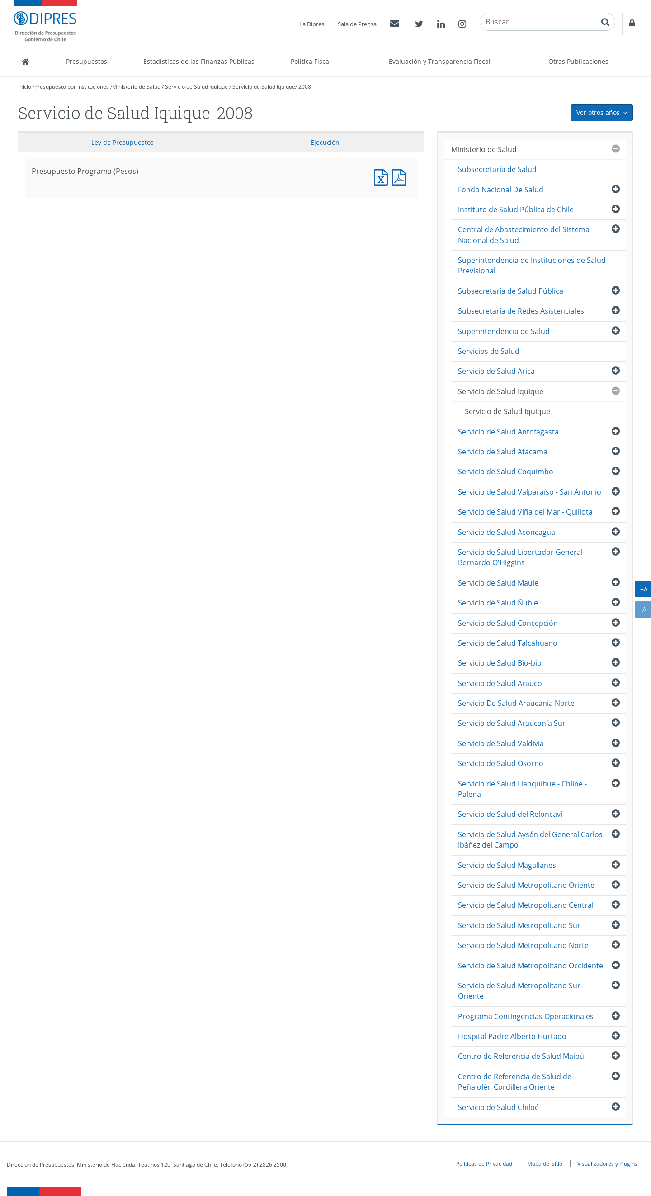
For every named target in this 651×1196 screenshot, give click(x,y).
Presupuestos (86, 61)
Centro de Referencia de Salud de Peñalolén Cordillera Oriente (514, 1082)
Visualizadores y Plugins (607, 1163)
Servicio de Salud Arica (496, 371)
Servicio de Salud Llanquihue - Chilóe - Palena (522, 789)
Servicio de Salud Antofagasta (508, 432)
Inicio (24, 87)
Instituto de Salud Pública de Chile (516, 209)
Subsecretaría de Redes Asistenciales (521, 311)
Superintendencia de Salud (504, 331)
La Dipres (311, 24)
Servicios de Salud (488, 351)
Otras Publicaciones (578, 61)
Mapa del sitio (544, 1163)
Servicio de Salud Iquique (196, 87)
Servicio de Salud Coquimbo (505, 471)
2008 (304, 87)
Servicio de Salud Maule (498, 583)
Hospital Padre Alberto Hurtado (512, 1036)
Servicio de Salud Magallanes (507, 865)
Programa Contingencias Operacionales (526, 1016)
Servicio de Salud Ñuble (498, 603)
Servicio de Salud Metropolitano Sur (519, 925)
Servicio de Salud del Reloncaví (510, 814)
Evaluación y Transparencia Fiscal (440, 61)
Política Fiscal (311, 61)
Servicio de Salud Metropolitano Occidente (530, 966)
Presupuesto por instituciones (71, 87)
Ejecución (325, 142)
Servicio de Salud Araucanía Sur (512, 723)
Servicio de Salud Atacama (502, 452)
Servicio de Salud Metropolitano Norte (523, 945)
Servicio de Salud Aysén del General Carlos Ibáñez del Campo (530, 839)
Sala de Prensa (357, 24)
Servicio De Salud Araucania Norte (516, 703)
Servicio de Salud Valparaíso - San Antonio (529, 492)
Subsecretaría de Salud (497, 169)
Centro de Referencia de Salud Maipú (521, 1056)
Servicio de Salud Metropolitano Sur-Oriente (520, 991)
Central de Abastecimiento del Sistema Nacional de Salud (524, 234)
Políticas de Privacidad (484, 1163)
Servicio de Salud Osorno (500, 763)
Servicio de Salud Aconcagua (506, 532)
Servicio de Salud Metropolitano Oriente (526, 885)
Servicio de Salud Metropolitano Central (526, 905)
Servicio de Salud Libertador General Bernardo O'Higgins (520, 557)
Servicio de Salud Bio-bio (500, 663)
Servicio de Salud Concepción (508, 623)
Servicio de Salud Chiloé (498, 1107)
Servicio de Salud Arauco (500, 683)
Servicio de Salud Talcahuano (507, 643)
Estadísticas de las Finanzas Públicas (199, 61)
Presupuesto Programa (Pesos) (383, 176)
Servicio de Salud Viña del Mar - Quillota (525, 512)
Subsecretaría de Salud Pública (510, 291)
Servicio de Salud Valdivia (501, 743)
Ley (122, 142)
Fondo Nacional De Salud (500, 190)
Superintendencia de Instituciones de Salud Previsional (532, 265)
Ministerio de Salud (136, 87)
